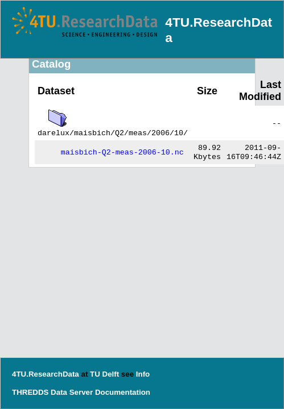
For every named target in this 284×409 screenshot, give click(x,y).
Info (143, 374)
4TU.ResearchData (45, 374)
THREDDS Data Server (52, 392)
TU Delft (104, 374)
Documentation (122, 392)
